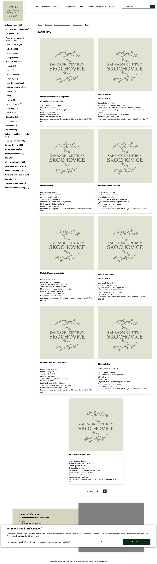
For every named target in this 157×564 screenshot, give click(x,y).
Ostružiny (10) (13, 108)
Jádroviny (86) (12, 49)
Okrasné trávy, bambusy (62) (17, 175)
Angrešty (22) (13, 79)
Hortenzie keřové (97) (14, 149)
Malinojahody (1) (14, 74)
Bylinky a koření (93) (14, 25)
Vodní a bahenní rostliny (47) (17, 187)
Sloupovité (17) (12, 34)
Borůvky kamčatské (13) (17, 83)
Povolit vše (136, 542)
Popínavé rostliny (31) (14, 170)
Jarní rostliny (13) (12, 130)
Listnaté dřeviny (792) (14, 145)
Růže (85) (9, 158)
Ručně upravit (106, 542)
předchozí (92, 491)
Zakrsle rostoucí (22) (14, 45)
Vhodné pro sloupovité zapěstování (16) (15, 39)
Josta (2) (11, 70)
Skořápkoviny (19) (13, 57)
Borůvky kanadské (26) (16, 87)
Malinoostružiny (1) (15, 104)
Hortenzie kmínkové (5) (15, 153)
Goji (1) (10, 96)
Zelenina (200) (11, 125)
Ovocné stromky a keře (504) (17, 29)
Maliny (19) (11, 100)
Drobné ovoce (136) (14, 62)
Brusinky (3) (12, 91)
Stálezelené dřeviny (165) (16, 166)
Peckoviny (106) (12, 53)
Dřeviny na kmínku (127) (15, 162)
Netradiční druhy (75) (15, 117)
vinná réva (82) (12, 121)
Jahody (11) (12, 66)
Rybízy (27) (12, 113)
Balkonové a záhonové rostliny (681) (18, 135)
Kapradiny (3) (11, 179)
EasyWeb (69, 561)
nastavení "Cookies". (62, 542)
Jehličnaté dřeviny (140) (15, 141)
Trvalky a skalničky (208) (16, 183)
